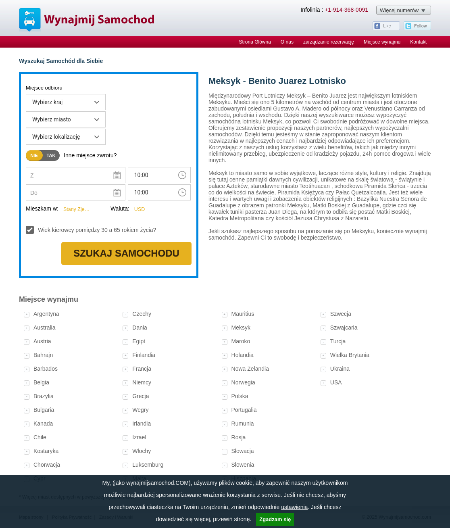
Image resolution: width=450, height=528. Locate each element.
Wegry (140, 410)
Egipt (138, 341)
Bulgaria (43, 410)
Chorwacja (46, 464)
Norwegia (243, 382)
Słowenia (242, 464)
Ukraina (340, 368)
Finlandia (143, 355)
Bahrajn (43, 355)
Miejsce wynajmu (382, 42)
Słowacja (242, 451)
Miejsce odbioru (44, 88)
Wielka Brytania (349, 355)
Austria (42, 341)
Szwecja (340, 314)
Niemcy (141, 382)
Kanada (43, 423)
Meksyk (240, 327)
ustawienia (294, 507)
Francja (141, 368)
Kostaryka (45, 451)
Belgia (41, 382)
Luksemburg (147, 464)
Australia (44, 327)
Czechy (141, 314)
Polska (239, 396)
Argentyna (46, 314)
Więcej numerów (399, 10)
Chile (39, 437)
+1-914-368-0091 (346, 9)
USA (336, 382)
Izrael (139, 437)
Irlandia (141, 423)
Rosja (238, 437)
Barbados (45, 368)
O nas (287, 42)
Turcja (338, 341)
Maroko (240, 341)
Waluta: (119, 208)
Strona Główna (255, 42)
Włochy (141, 451)
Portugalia (244, 410)
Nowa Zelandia (250, 368)
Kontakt (418, 42)
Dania (139, 327)
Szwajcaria (344, 327)
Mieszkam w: (42, 208)
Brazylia (43, 396)
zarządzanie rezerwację (328, 42)
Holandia (242, 355)
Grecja (140, 396)
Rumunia (242, 423)
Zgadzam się (275, 519)
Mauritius (242, 314)
